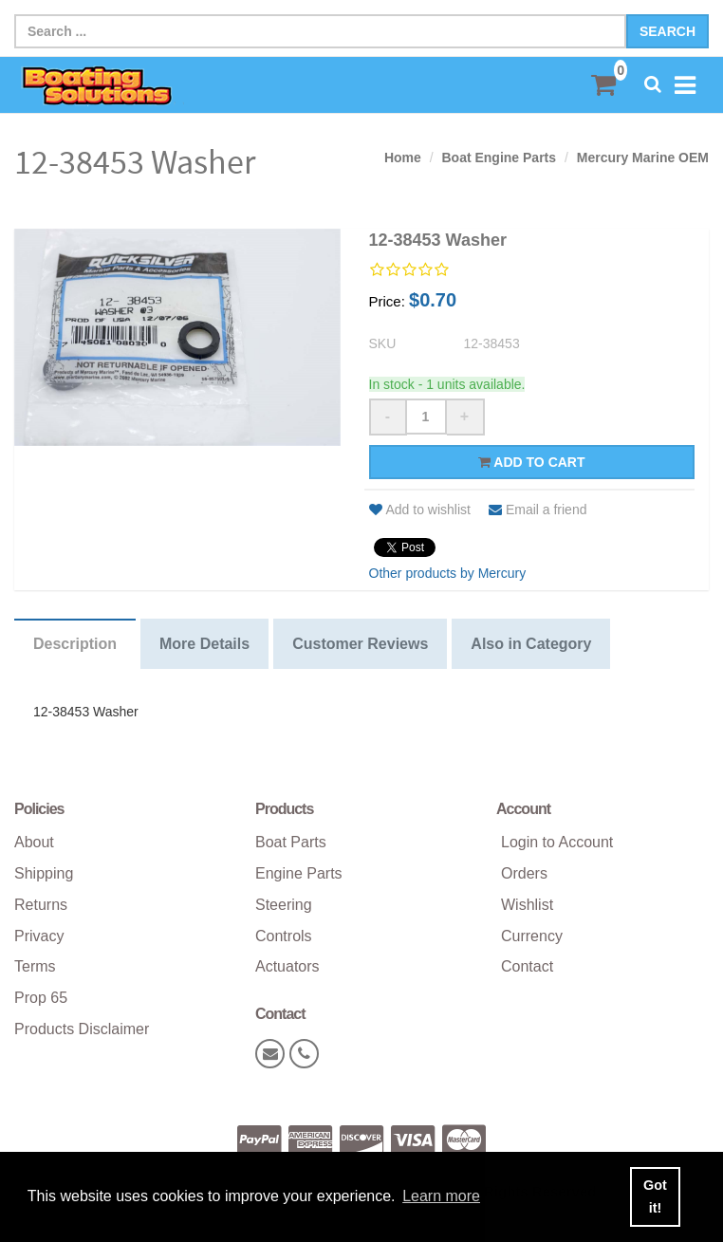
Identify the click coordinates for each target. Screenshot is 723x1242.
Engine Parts (299, 873)
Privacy (39, 936)
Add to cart (531, 462)
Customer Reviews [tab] (360, 644)
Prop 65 (40, 998)
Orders (524, 873)
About (34, 842)
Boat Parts (290, 842)
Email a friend (538, 509)
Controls (283, 936)
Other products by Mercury (448, 573)
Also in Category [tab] (531, 644)
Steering (283, 905)
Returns (40, 905)
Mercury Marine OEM (643, 157)
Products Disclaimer (81, 1029)
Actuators (287, 966)
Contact (527, 966)
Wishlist (527, 905)
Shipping (43, 873)
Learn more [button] (441, 1196)
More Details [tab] (204, 644)
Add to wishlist (420, 509)
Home (402, 157)
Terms (35, 966)
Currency (532, 936)
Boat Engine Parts (498, 157)
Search (667, 31)
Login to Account (557, 842)
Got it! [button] (655, 1196)
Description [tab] (75, 644)
